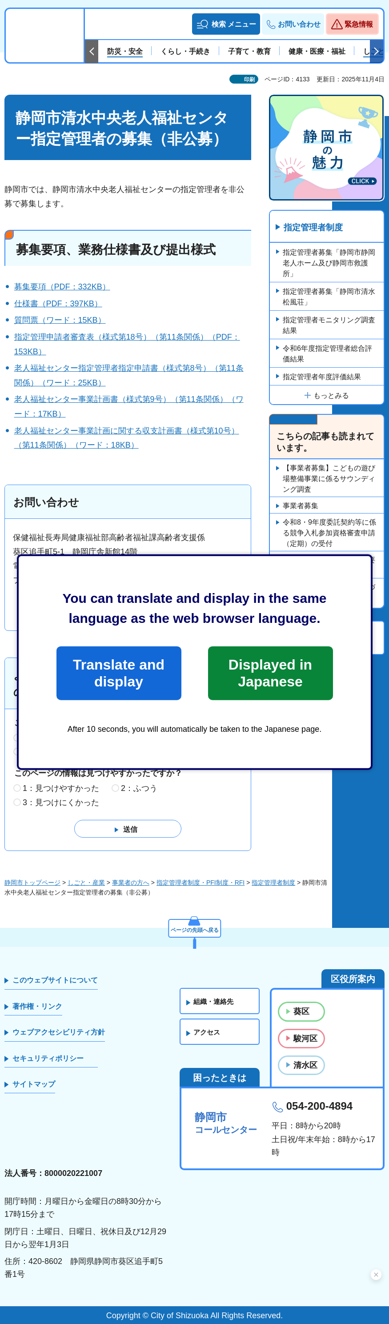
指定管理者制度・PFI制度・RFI (200, 882)
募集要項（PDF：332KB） (62, 286)
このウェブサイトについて (55, 980)
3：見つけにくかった (61, 802)
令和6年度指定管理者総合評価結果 (327, 354)
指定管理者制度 (315, 228)
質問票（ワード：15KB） (60, 320)
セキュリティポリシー (48, 1058)
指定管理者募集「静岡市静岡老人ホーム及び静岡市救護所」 (329, 263)
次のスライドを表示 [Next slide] (376, 51)
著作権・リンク (37, 1007)
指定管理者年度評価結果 (322, 377)
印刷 (249, 79)
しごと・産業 (86, 882)
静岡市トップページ (32, 882)
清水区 (305, 1065)
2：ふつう (139, 788)
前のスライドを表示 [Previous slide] (91, 51)
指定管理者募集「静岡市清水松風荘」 (329, 297)
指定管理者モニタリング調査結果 (329, 326)
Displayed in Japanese (270, 673)
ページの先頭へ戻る (195, 928)
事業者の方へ (130, 882)
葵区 (301, 1011)
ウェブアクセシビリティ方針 (58, 1032)
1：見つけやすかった (61, 788)
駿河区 (305, 1038)
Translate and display (118, 673)
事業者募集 (300, 506)
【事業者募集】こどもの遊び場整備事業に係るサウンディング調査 (329, 479)
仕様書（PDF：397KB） (58, 303)
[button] (226, 24)
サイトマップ (33, 1084)
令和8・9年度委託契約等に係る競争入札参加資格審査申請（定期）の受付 (329, 533)
